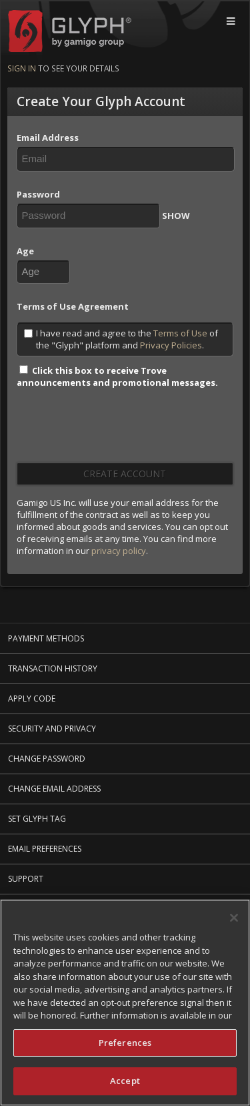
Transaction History (52, 668)
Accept (125, 1082)
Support (25, 878)
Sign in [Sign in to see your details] (21, 68)
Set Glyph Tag (37, 818)
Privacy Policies (171, 345)
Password (38, 194)
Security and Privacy (52, 728)
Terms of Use (180, 333)
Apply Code (31, 698)
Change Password (46, 758)
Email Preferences (44, 848)
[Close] (234, 918)
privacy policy (118, 551)
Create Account (124, 473)
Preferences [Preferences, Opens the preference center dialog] (125, 1043)
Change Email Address (54, 788)
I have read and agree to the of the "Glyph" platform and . (121, 339)
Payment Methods (46, 638)
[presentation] (118, 430)
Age (25, 251)
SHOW (176, 216)
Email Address (48, 137)
